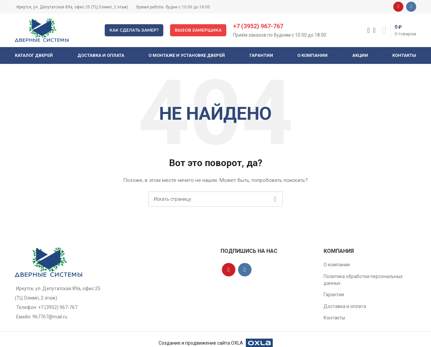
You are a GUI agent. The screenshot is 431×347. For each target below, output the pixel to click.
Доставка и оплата (345, 306)
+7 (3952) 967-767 (258, 26)
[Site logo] (42, 30)
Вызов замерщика (198, 30)
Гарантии (334, 294)
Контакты (334, 317)
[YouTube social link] (398, 7)
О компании (337, 264)
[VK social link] (411, 7)
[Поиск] (366, 30)
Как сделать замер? (134, 30)
